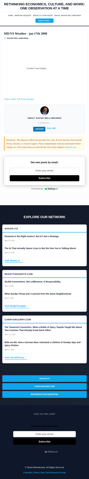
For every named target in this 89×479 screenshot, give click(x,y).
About (36, 472)
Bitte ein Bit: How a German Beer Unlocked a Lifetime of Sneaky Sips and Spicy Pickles (43, 344)
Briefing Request (23, 15)
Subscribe (43, 21)
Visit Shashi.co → (14, 260)
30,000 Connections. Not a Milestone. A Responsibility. (33, 281)
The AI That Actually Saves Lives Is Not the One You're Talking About (40, 248)
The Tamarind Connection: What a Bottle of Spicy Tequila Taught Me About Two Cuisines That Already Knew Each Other (43, 328)
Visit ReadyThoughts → (17, 306)
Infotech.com (70, 147)
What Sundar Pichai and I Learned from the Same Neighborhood (38, 294)
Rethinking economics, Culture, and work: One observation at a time (44, 6)
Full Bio (51, 128)
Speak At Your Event (43, 15)
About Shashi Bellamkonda (67, 15)
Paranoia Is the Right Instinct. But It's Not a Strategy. (32, 236)
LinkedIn (39, 129)
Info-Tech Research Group (53, 472)
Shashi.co (44, 379)
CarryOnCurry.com (44, 386)
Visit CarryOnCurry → (16, 357)
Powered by (44, 188)
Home (10, 15)
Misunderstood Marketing (44, 394)
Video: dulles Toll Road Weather (19, 99)
